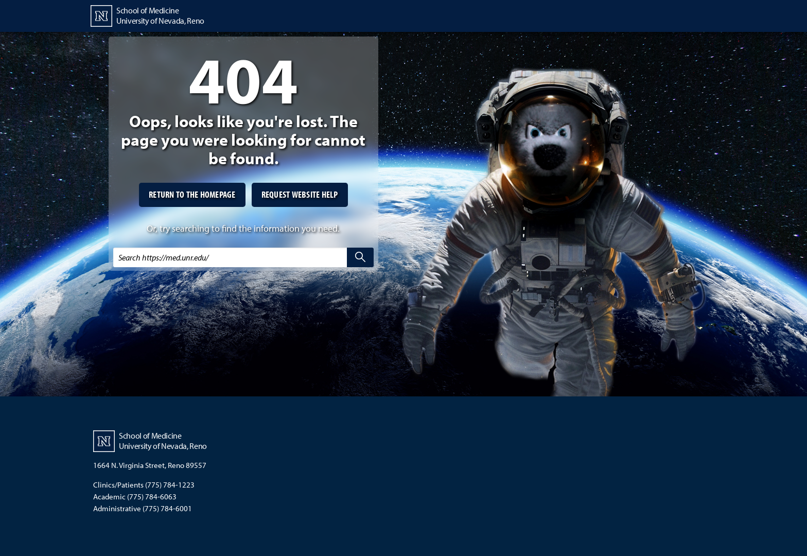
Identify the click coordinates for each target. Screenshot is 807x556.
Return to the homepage (192, 194)
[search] (360, 257)
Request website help (299, 194)
